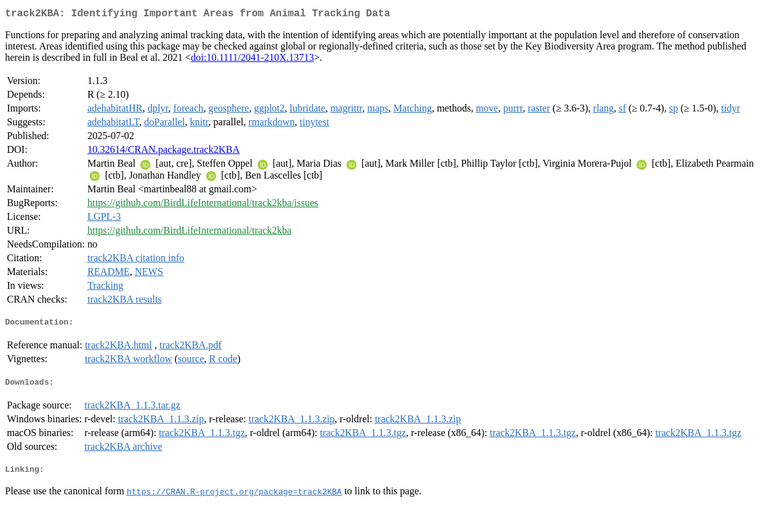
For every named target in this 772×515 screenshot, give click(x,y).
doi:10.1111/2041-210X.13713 (252, 60)
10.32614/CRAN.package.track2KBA (163, 152)
